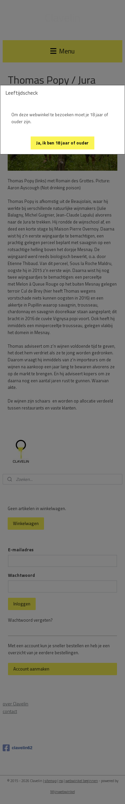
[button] (62, 142)
